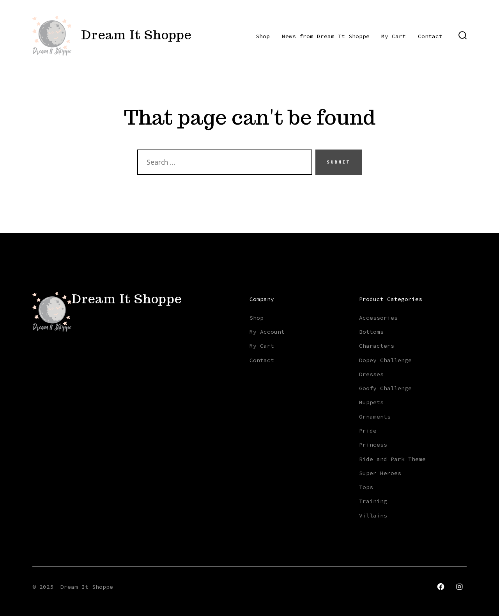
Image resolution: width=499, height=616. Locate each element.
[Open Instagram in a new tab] (459, 586)
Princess (373, 444)
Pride (368, 430)
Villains (373, 515)
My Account (267, 331)
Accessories (378, 317)
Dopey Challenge (385, 360)
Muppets (371, 402)
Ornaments (375, 416)
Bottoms (371, 331)
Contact (430, 36)
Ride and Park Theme (392, 459)
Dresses (371, 374)
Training (373, 501)
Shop (263, 36)
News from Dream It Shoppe (326, 36)
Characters (376, 345)
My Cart (393, 36)
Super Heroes (380, 473)
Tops (366, 487)
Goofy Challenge (385, 388)
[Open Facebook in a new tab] (441, 586)
